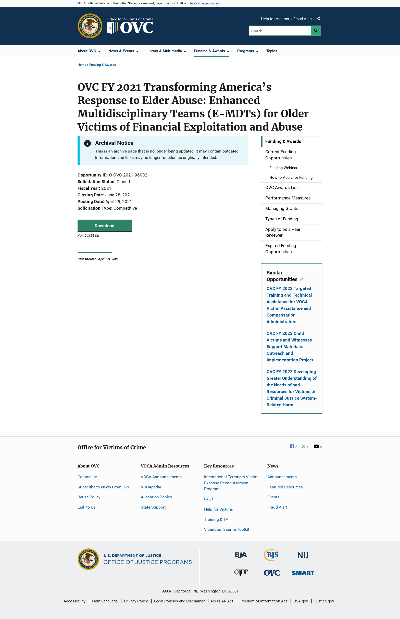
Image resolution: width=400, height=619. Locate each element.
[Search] (280, 31)
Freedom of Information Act (263, 601)
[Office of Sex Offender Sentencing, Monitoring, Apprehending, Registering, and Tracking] (303, 571)
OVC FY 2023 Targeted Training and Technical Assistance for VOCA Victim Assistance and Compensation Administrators (289, 305)
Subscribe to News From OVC (104, 487)
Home (82, 65)
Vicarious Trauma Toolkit (226, 529)
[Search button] (316, 31)
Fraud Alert (302, 19)
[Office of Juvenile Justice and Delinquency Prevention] (241, 573)
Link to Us (86, 507)
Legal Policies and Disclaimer (179, 601)
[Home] (132, 26)
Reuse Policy (89, 497)
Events (273, 497)
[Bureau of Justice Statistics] (272, 559)
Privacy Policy (136, 601)
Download (105, 225)
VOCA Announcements (161, 476)
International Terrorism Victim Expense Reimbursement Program (230, 482)
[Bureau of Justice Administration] (241, 552)
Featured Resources (285, 487)
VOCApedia (151, 487)
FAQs (209, 499)
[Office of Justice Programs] (90, 25)
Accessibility (74, 601)
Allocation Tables (156, 497)
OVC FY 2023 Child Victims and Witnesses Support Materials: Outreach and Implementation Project (290, 346)
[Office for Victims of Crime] (272, 572)
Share (320, 20)
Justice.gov (324, 601)
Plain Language (105, 601)
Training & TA (216, 519)
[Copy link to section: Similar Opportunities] (300, 278)
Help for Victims (275, 19)
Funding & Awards (102, 65)
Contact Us (87, 476)
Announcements (282, 476)
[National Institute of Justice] (303, 553)
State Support (153, 507)
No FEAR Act (222, 601)
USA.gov (300, 601)
